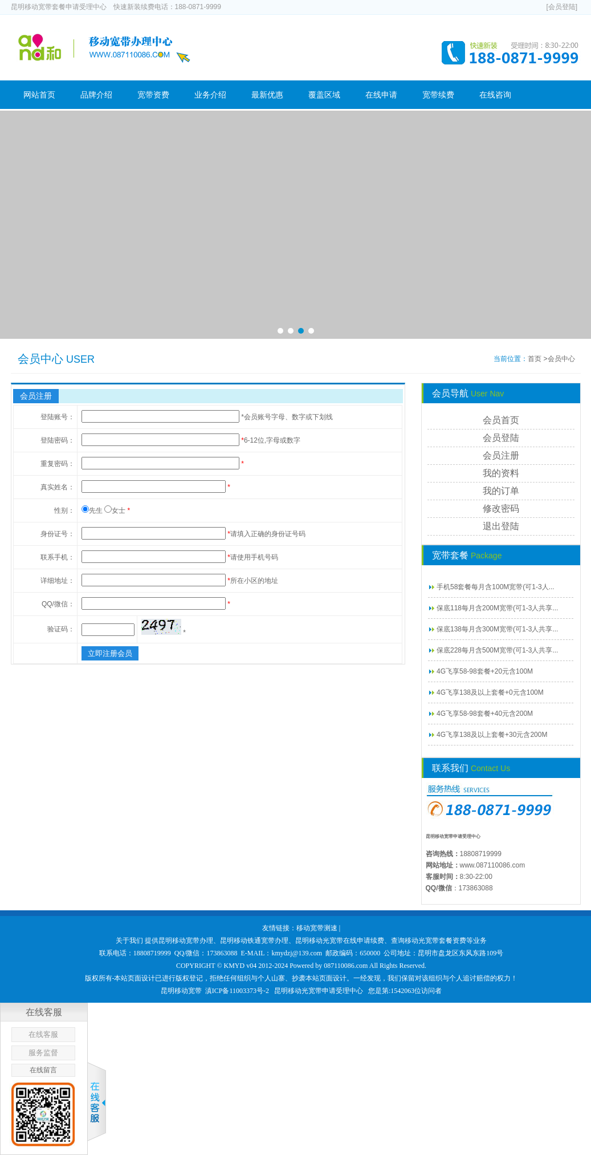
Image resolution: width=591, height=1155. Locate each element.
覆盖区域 (324, 94)
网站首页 (39, 94)
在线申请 (381, 94)
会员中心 (561, 359)
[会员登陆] (561, 7)
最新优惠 (267, 94)
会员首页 (501, 420)
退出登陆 (501, 526)
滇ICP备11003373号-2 (237, 991)
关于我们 (129, 941)
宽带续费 (438, 94)
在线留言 (43, 1070)
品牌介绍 (96, 94)
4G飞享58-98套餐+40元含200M (485, 714)
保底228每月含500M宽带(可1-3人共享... (497, 650)
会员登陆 (501, 438)
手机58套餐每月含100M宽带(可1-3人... (496, 587)
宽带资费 (153, 94)
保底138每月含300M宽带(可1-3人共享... (497, 629)
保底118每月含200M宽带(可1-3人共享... (497, 608)
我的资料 (501, 473)
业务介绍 (210, 94)
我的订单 (501, 491)
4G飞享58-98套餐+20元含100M (485, 671)
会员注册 (501, 455)
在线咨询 (495, 94)
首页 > (537, 359)
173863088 (476, 888)
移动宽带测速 (316, 928)
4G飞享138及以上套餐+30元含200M (492, 735)
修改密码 (501, 508)
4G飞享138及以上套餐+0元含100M (490, 692)
